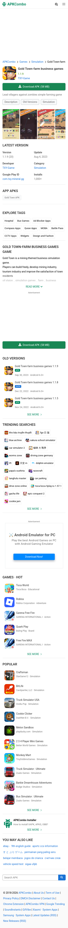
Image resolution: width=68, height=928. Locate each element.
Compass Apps (12, 228)
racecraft (36, 471)
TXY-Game (24, 78)
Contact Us (48, 898)
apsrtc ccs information (45, 846)
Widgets (24, 235)
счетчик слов (52, 858)
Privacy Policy (11, 898)
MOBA (44, 228)
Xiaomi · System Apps (45, 909)
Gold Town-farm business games (40, 68)
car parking (38, 478)
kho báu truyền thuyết (18, 432)
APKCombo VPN (35, 904)
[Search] (62, 877)
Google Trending (55, 904)
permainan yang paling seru (40, 852)
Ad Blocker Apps (41, 220)
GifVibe (27, 909)
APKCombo (9, 61)
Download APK (33, 87)
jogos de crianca (33, 858)
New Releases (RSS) (14, 920)
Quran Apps (30, 228)
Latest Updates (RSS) (44, 915)
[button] (56, 4)
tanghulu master (15, 478)
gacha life (12, 494)
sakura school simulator (40, 440)
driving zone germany (39, 455)
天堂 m (21, 463)
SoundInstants (12, 909)
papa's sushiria (15, 471)
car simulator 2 (15, 448)
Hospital (9, 220)
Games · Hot (13, 577)
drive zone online (16, 486)
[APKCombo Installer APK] (34, 822)
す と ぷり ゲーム (13, 852)
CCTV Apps (11, 235)
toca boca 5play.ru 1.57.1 (46, 486)
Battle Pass (57, 228)
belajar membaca (13, 858)
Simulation (49, 101)
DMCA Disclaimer (30, 898)
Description (11, 101)
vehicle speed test (13, 864)
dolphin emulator (42, 463)
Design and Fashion (43, 235)
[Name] (30, 877)
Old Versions (30, 101)
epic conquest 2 (33, 494)
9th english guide (21, 846)
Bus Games (23, 220)
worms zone (13, 455)
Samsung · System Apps (17, 915)
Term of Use (52, 892)
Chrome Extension (13, 904)
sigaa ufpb (31, 864)
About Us (38, 892)
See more (33, 414)
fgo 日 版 (43, 432)
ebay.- (6, 846)
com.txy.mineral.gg (13, 178)
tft (8, 463)
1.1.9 (8, 156)
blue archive (13, 440)
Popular (10, 664)
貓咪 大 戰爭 (37, 448)
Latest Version (15, 145)
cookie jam (12, 501)
